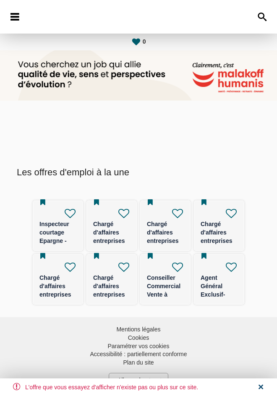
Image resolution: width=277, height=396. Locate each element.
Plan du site (138, 362)
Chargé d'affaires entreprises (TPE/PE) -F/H (162, 241)
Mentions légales (138, 329)
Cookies (138, 337)
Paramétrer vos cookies (138, 346)
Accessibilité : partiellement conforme (138, 354)
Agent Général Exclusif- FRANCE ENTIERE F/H (219, 294)
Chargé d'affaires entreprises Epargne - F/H (109, 241)
